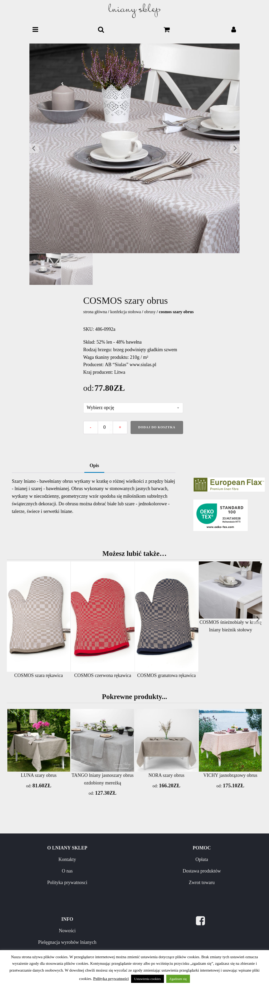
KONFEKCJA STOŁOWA (125, 312)
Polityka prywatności (110, 979)
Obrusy (150, 312)
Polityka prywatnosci (67, 882)
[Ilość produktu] (105, 427)
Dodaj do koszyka (156, 427)
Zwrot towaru (202, 882)
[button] (45, 269)
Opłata (201, 859)
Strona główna (95, 312)
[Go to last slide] (34, 148)
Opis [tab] (94, 465)
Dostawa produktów (202, 871)
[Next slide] (235, 148)
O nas (67, 871)
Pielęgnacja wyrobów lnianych (67, 942)
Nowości (67, 930)
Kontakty (67, 859)
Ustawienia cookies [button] (147, 979)
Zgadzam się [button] (178, 979)
